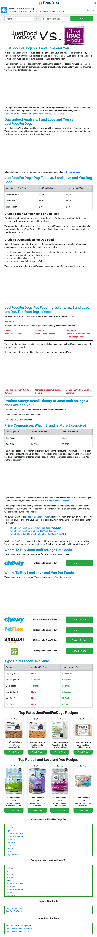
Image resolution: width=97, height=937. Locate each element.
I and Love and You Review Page (49, 114)
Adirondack (11, 877)
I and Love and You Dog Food (19, 928)
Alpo (8, 830)
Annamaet (11, 886)
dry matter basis (73, 172)
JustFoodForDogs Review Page (18, 114)
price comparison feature (38, 517)
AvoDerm (10, 842)
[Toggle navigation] (3, 3)
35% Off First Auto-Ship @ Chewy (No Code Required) (33, 531)
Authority (10, 839)
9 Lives (9, 868)
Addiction (10, 827)
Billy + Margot (12, 855)
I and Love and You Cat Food (18, 931)
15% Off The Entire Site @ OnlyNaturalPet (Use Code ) (38, 534)
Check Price (14, 752)
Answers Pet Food (14, 836)
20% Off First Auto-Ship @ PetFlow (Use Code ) (35, 528)
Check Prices (79, 563)
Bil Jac (9, 851)
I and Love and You (14, 908)
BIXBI (8, 845)
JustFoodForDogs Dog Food (18, 925)
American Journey (14, 833)
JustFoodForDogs (14, 911)
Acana (9, 871)
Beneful (9, 848)
